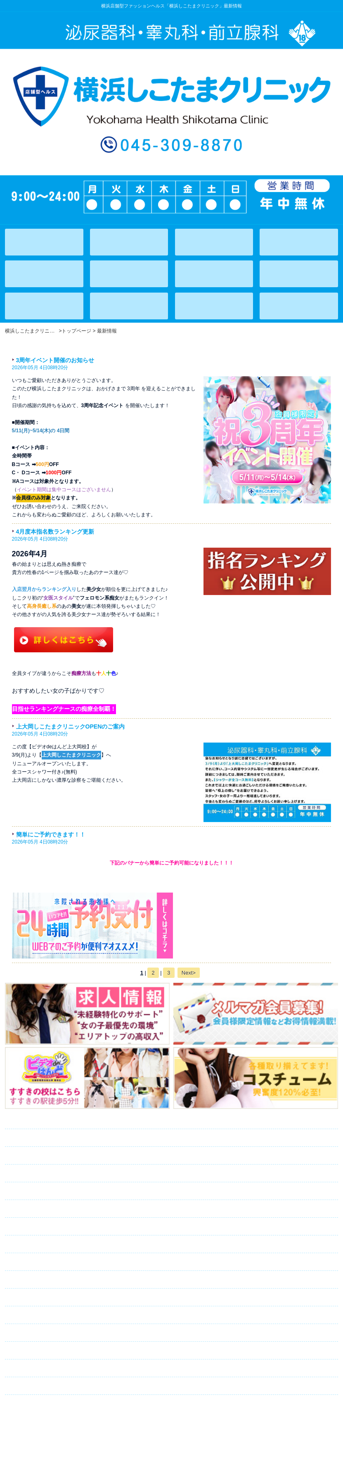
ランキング (43, 1227)
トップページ (46, 1120)
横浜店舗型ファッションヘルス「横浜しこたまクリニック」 (172, 1420)
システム (38, 1173)
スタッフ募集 (59, 1333)
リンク (29, 1386)
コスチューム (47, 1262)
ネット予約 (53, 1368)
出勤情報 (43, 1156)
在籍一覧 (44, 1138)
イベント (35, 1191)
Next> (189, 973)
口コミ (34, 1351)
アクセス (37, 1209)
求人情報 (40, 1298)
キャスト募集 (57, 1315)
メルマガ (56, 1280)
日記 (29, 1244)
